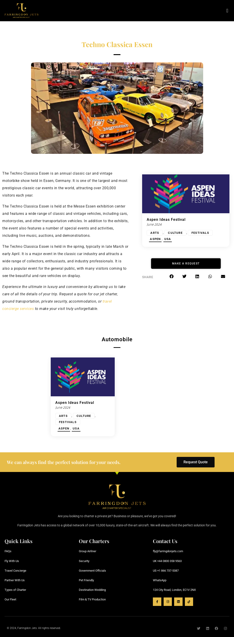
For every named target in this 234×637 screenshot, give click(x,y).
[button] (227, 10)
